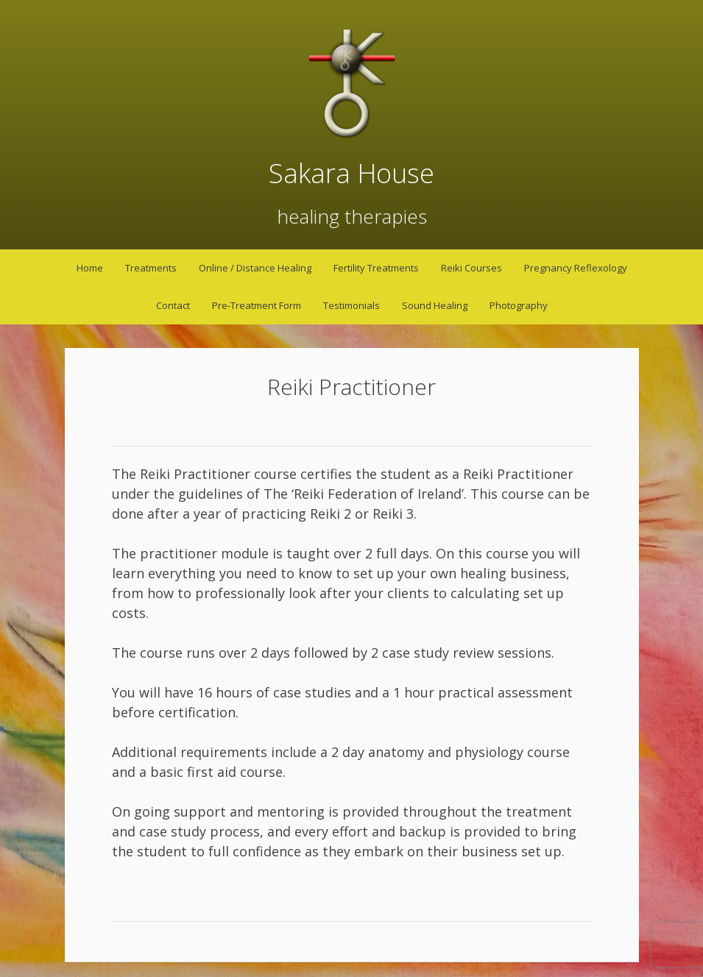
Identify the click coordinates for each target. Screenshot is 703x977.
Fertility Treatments (376, 267)
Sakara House (351, 173)
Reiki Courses (471, 267)
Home (90, 267)
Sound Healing (434, 305)
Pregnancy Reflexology (575, 267)
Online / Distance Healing (255, 267)
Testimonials (351, 305)
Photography (519, 305)
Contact (173, 305)
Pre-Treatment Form (256, 305)
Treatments (151, 267)
